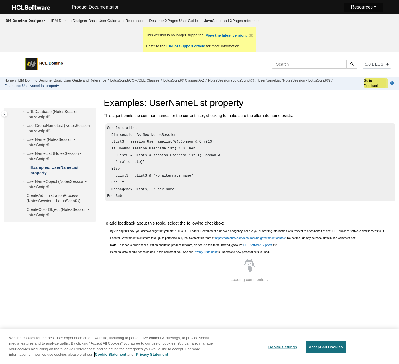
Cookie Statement (110, 357)
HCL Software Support (257, 251)
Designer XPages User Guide (173, 21)
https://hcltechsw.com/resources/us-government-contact (250, 244)
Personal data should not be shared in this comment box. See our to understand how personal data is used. (190, 258)
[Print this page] (393, 83)
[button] (24, 112)
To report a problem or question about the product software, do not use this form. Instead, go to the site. (194, 251)
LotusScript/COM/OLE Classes (134, 80)
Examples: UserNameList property (31, 86)
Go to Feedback (371, 83)
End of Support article (185, 46)
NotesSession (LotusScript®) (231, 80)
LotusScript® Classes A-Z (183, 80)
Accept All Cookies (326, 350)
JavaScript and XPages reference (232, 21)
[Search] (351, 64)
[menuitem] (97, 21)
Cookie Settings (282, 350)
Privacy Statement (205, 258)
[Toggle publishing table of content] (4, 114)
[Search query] (314, 64)
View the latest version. (226, 35)
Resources (361, 7)
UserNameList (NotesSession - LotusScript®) (294, 80)
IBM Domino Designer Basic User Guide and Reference (97, 21)
